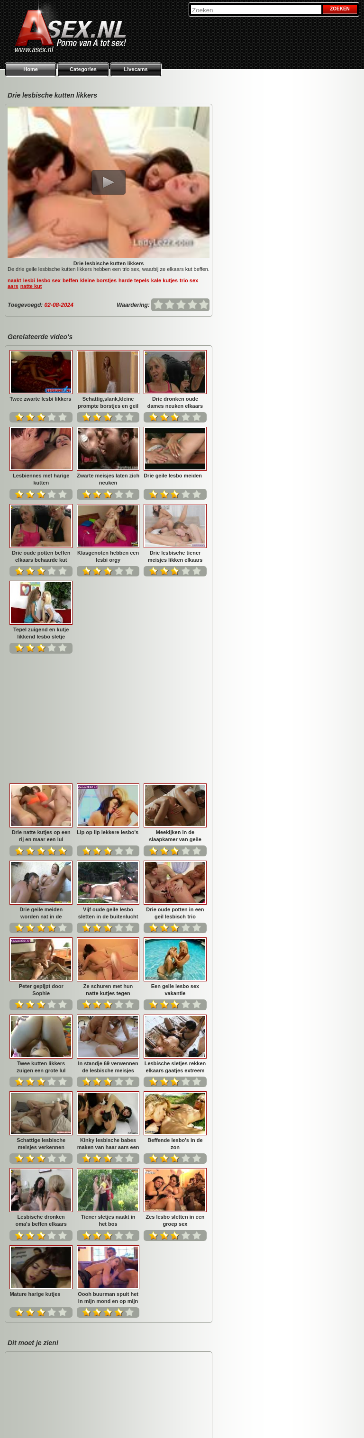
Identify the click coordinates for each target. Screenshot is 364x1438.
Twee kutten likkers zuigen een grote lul (107, 863)
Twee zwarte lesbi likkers (40, 399)
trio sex (189, 280)
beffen (70, 280)
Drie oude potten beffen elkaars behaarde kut (41, 556)
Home (30, 69)
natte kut (31, 286)
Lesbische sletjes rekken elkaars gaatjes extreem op (41, 941)
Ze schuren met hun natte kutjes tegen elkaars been (175, 787)
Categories (83, 69)
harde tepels (133, 280)
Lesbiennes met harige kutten (41, 479)
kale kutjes (164, 280)
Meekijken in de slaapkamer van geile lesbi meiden (41, 709)
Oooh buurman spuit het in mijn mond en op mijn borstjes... (175, 1094)
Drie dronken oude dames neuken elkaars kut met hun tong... (175, 402)
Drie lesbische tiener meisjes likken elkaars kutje (175, 556)
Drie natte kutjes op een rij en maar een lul (108, 633)
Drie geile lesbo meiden (173, 475)
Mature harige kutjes (102, 1091)
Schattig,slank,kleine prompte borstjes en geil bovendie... (108, 402)
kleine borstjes (98, 280)
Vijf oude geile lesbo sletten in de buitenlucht (175, 709)
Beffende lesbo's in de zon (41, 1017)
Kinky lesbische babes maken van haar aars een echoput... (175, 941)
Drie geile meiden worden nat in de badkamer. (108, 709)
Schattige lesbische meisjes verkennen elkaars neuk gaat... (108, 941)
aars (13, 286)
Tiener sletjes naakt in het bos (175, 1017)
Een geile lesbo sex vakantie (41, 863)
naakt (14, 280)
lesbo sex (49, 280)
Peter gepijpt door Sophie (108, 787)
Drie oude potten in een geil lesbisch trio (41, 787)
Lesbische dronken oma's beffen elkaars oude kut (108, 1017)
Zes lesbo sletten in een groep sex (41, 1094)
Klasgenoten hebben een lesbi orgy (108, 556)
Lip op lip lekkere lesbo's (174, 629)
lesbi (29, 280)
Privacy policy (279, 1419)
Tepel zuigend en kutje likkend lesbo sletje (41, 633)
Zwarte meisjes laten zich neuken (108, 479)
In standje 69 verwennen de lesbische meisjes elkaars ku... (175, 863)
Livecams (135, 69)
